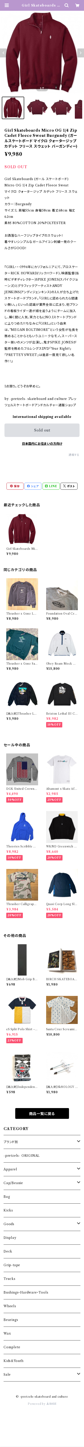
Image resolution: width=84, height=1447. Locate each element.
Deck (8, 1251)
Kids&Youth (14, 1361)
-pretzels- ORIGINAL (22, 1156)
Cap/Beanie (13, 1183)
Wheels (10, 1306)
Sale (7, 1375)
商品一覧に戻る (42, 1113)
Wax (7, 1333)
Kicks (8, 1210)
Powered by (42, 1404)
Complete (12, 1347)
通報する (74, 454)
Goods (9, 1224)
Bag (7, 1197)
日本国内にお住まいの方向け (42, 444)
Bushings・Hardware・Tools (26, 1292)
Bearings (11, 1320)
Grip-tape (12, 1265)
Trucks (9, 1279)
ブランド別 (11, 1142)
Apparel (10, 1169)
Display (10, 1238)
